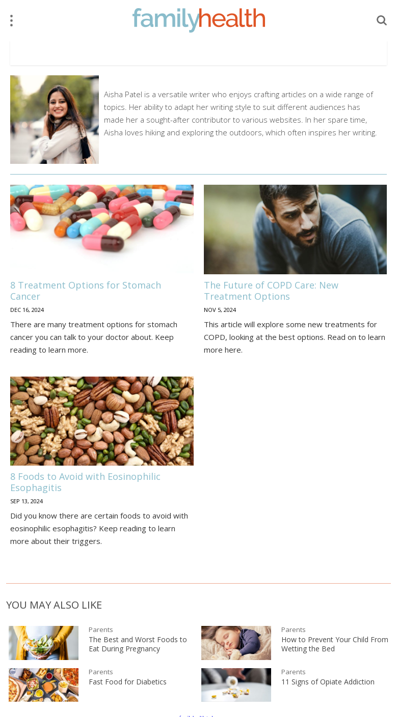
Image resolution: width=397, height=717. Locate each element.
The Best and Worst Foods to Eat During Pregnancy (138, 644)
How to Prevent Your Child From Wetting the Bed (334, 644)
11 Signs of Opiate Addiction (328, 681)
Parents (101, 630)
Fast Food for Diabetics (128, 681)
